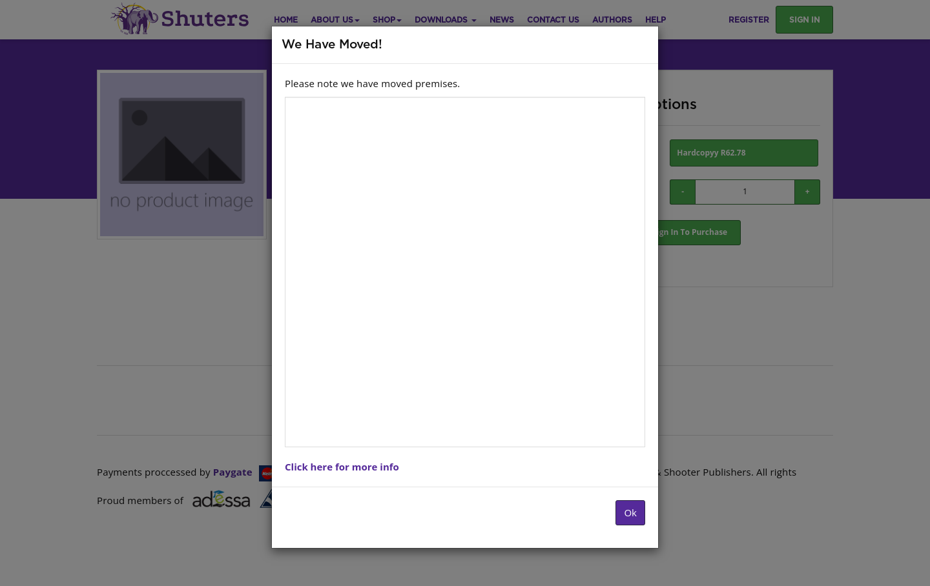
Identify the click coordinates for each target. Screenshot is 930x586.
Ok (630, 512)
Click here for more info (342, 466)
